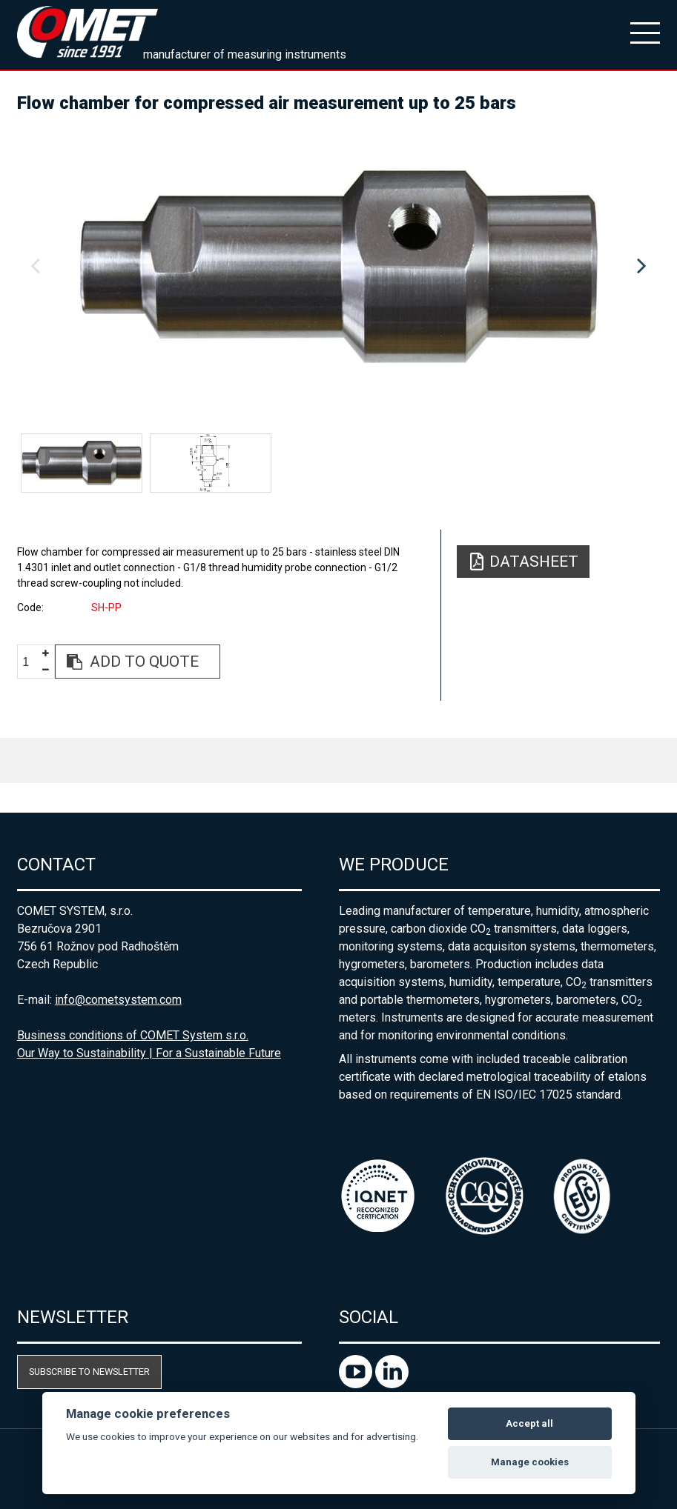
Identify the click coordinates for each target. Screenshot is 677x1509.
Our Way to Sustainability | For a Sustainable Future (149, 1053)
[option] (338, 266)
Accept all (529, 1423)
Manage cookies (530, 1462)
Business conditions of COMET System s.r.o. (132, 1035)
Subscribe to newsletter (89, 1371)
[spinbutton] (31, 661)
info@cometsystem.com (118, 1000)
